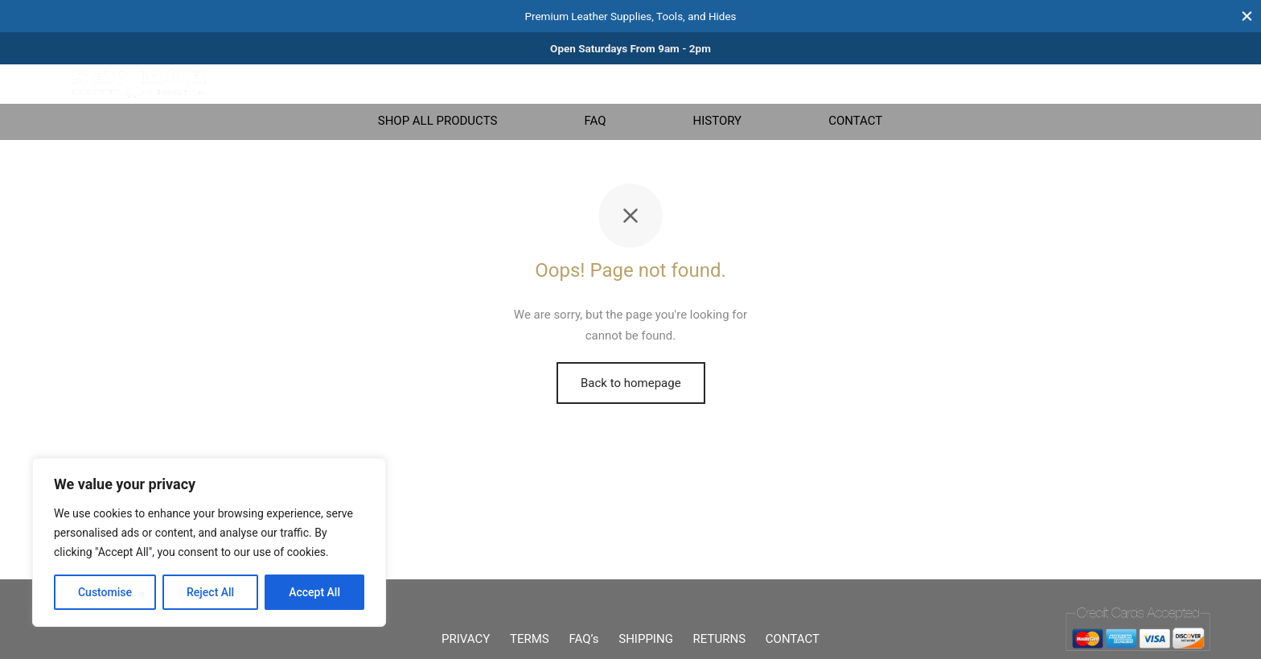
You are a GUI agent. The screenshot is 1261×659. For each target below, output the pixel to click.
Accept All (314, 592)
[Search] (1060, 83)
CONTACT (855, 120)
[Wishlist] (1101, 83)
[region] (209, 542)
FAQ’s (584, 639)
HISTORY (716, 120)
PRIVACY (466, 639)
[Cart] (1179, 83)
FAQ (595, 120)
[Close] (1247, 16)
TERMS (529, 639)
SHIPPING (645, 639)
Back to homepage (631, 383)
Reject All (210, 592)
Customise (105, 592)
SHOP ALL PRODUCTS (438, 120)
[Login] (1141, 83)
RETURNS (719, 639)
